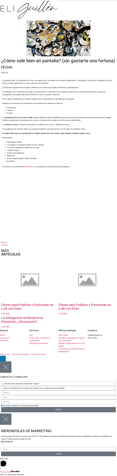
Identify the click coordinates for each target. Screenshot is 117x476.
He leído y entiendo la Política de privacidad (20, 405)
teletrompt (30, 167)
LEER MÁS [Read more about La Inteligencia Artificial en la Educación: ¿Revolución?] (5, 327)
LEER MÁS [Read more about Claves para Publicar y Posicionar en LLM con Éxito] (5, 314)
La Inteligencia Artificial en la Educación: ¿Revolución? (22, 320)
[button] (87, 0)
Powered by (9, 472)
